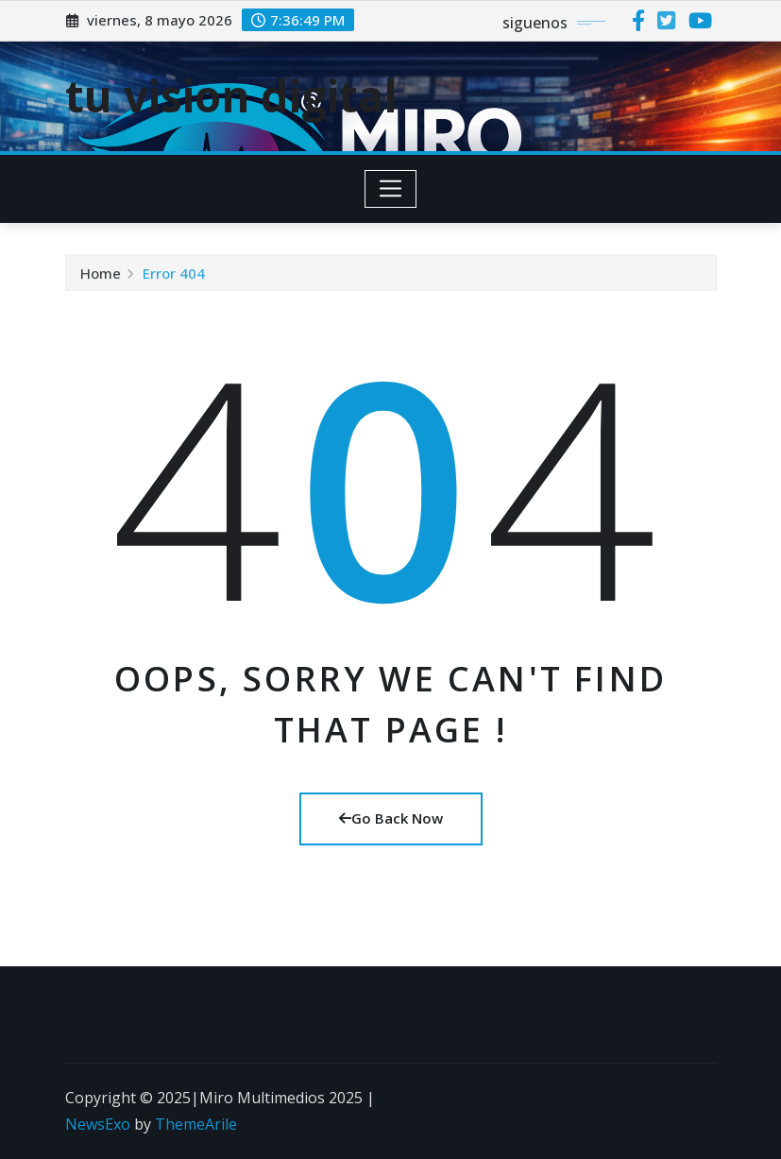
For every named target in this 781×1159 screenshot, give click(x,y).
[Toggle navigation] (390, 189)
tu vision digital (231, 95)
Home (100, 273)
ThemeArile (196, 1124)
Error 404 (174, 273)
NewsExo (97, 1124)
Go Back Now (391, 818)
